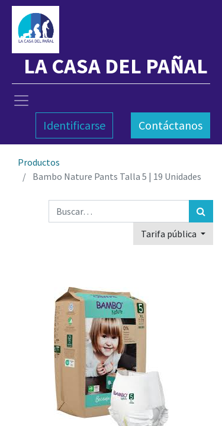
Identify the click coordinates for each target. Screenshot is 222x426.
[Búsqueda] (201, 211)
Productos (39, 162)
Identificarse (74, 125)
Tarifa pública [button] (169, 234)
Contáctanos (170, 125)
